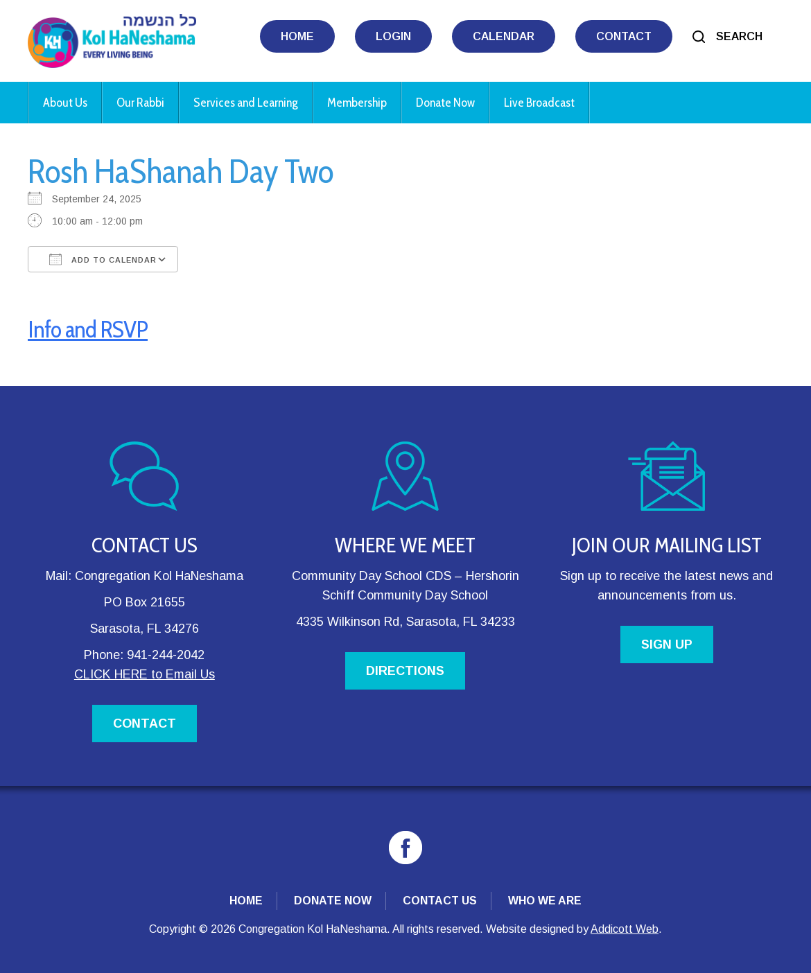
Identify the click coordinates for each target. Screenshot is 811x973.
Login (393, 36)
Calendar (503, 36)
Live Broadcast (539, 102)
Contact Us (440, 900)
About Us (65, 102)
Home (297, 36)
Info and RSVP (88, 329)
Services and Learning (245, 102)
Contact (624, 36)
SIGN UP (666, 644)
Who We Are (545, 900)
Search (739, 36)
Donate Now (445, 102)
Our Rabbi (140, 102)
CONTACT (144, 723)
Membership (357, 102)
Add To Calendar (103, 259)
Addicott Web (625, 929)
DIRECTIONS (405, 671)
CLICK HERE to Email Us (144, 674)
